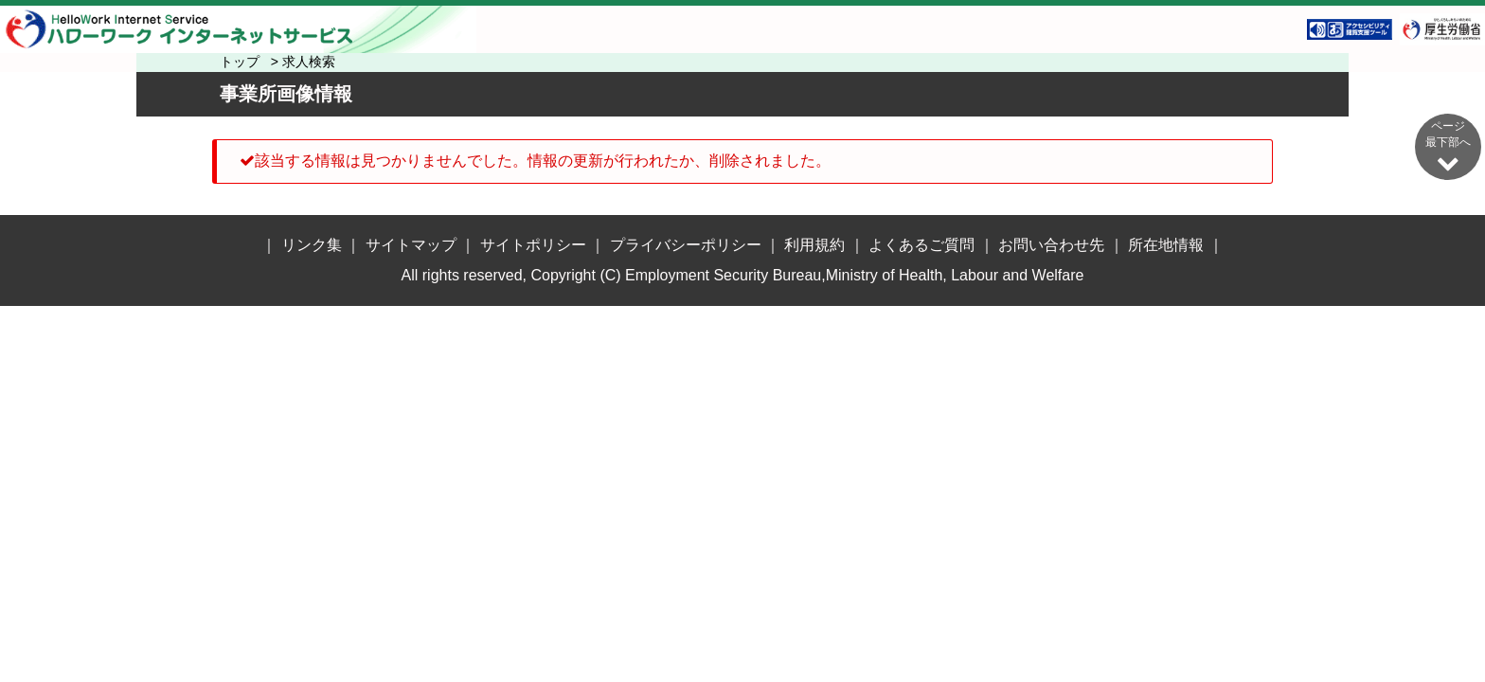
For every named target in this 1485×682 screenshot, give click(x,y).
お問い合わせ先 (1051, 245)
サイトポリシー (533, 245)
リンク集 (311, 245)
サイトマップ (411, 245)
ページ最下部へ (1448, 146)
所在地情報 (1166, 245)
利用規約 (814, 245)
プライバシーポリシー (685, 245)
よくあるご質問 (921, 245)
